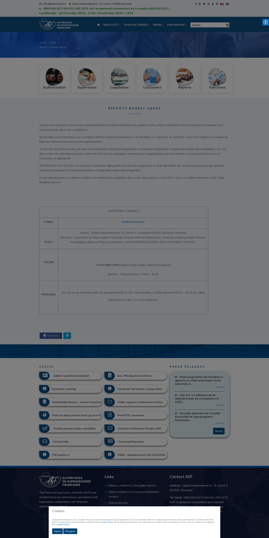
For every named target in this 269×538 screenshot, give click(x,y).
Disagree (70, 531)
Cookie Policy (106, 522)
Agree (57, 531)
